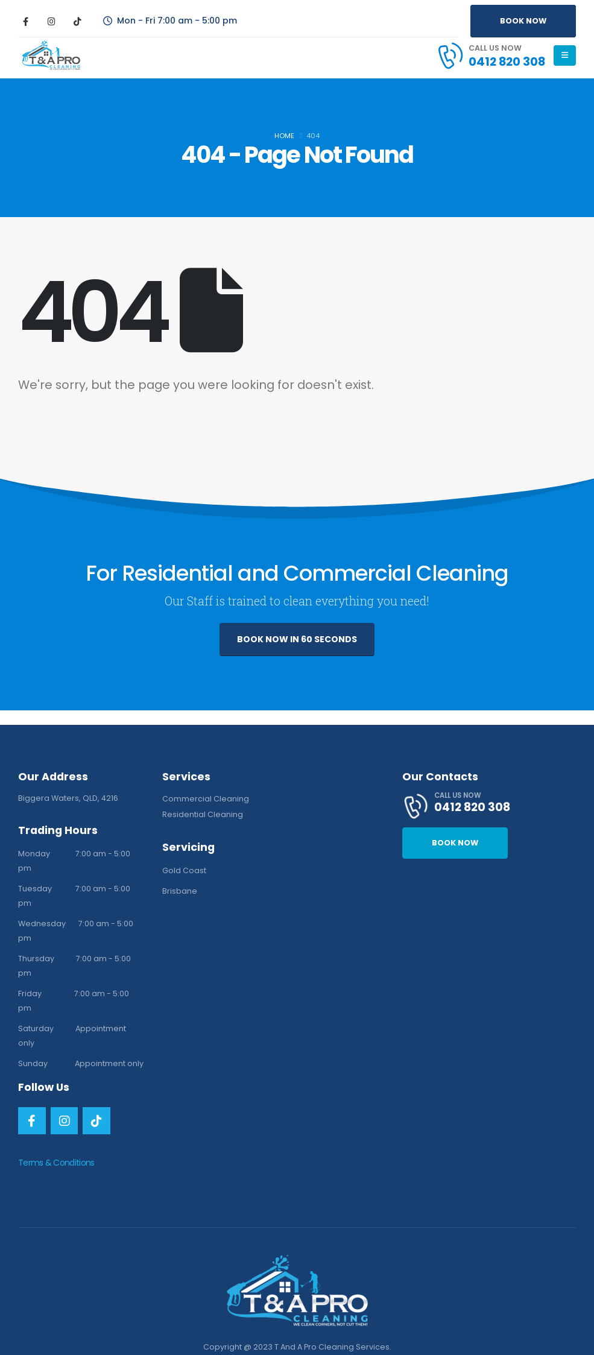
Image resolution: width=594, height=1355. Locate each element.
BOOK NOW (523, 21)
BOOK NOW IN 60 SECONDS (297, 639)
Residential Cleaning (202, 814)
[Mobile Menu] (565, 55)
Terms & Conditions (56, 1163)
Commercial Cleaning (205, 799)
